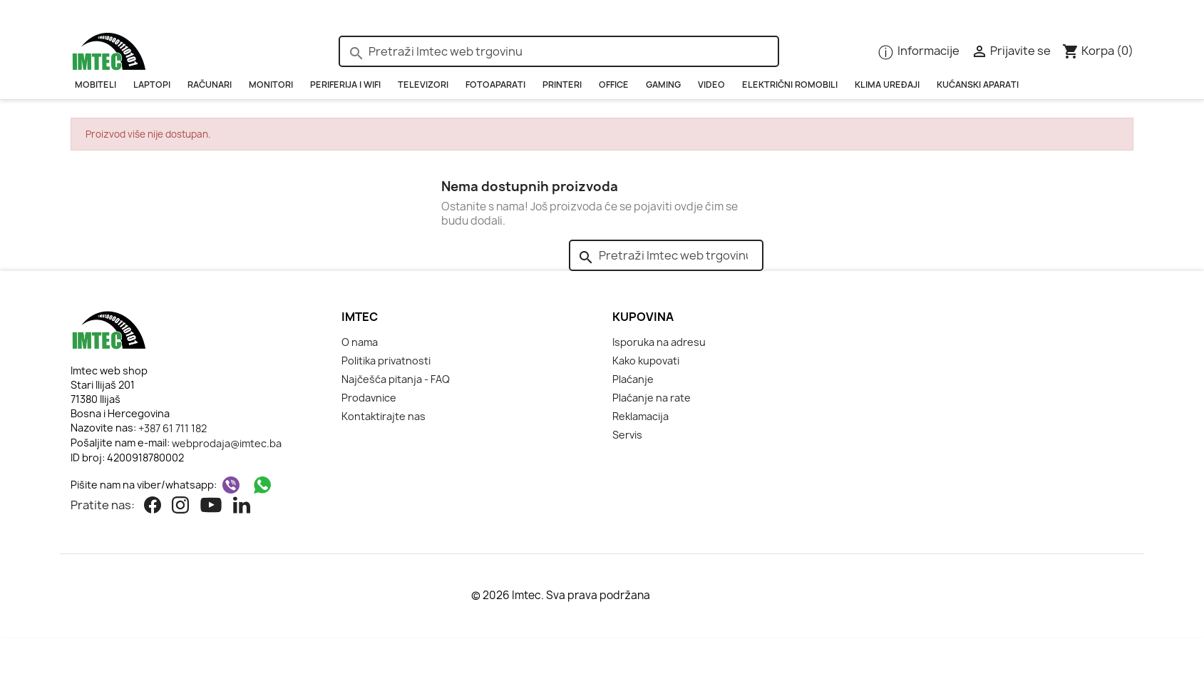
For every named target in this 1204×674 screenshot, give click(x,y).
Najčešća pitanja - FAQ (395, 379)
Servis (627, 434)
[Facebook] (152, 506)
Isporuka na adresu (659, 342)
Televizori (423, 84)
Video (711, 84)
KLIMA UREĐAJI (887, 84)
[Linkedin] (241, 506)
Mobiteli (95, 84)
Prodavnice (368, 397)
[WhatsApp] (262, 485)
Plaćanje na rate (651, 397)
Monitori (271, 84)
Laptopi (151, 84)
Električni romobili (790, 84)
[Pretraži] (559, 51)
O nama (359, 342)
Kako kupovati (645, 360)
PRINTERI (562, 84)
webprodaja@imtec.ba (227, 443)
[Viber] (231, 485)
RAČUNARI (209, 84)
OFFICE (614, 84)
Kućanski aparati (978, 84)
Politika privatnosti (386, 360)
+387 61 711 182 (172, 428)
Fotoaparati (495, 84)
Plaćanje (633, 379)
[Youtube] (211, 506)
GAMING (663, 84)
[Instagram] (180, 506)
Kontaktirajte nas (383, 416)
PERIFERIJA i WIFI (345, 84)
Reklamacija (640, 416)
